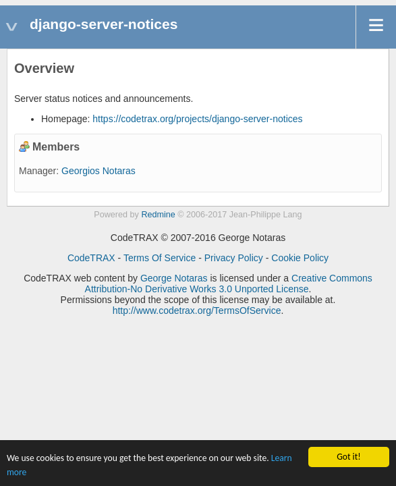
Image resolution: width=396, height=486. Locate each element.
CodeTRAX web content (74, 278)
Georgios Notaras (98, 170)
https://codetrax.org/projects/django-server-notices (197, 118)
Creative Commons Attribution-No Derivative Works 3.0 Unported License (228, 283)
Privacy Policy (233, 257)
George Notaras (174, 278)
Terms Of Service (159, 257)
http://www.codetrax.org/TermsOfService (197, 310)
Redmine (158, 214)
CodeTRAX (91, 257)
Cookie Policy (300, 257)
